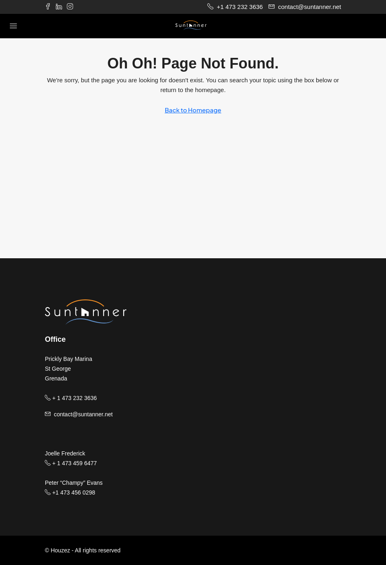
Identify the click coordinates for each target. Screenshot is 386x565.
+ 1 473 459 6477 (71, 463)
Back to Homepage (193, 110)
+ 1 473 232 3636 (71, 398)
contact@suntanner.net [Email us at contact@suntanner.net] (83, 414)
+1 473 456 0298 (70, 492)
